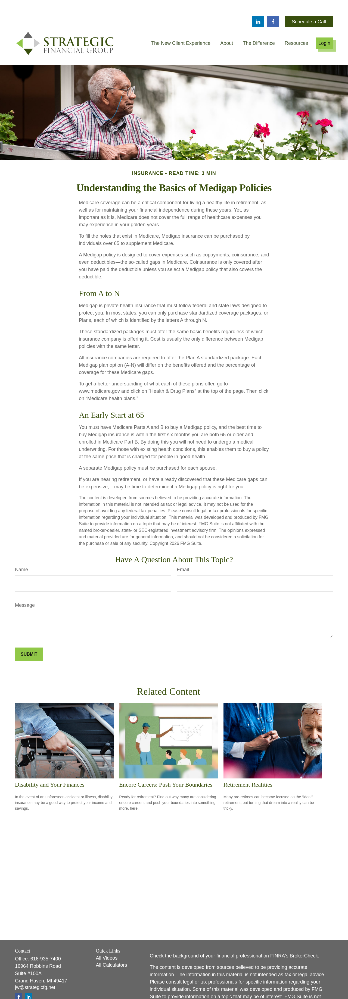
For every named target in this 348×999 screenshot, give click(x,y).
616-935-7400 (45, 942)
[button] (181, 27)
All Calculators (111, 948)
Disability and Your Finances (49, 768)
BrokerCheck (304, 939)
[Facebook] (273, 5)
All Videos (107, 941)
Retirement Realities (247, 768)
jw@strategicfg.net (35, 971)
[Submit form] (29, 638)
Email (183, 553)
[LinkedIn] (258, 5)
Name (21, 553)
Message (25, 589)
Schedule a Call (309, 5)
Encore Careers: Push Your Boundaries (165, 768)
